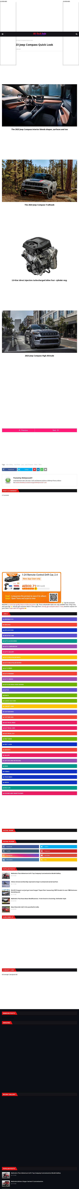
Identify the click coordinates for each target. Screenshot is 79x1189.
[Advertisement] (39, 16)
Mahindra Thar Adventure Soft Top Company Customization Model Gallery (36, 873)
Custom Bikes (9, 712)
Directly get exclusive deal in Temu (53, 606)
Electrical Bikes (9, 722)
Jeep (22, 464)
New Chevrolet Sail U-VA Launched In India (25, 907)
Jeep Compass (29, 464)
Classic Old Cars (10, 701)
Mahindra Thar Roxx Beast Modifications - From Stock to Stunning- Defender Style (38, 898)
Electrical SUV (9, 733)
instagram (33, 482)
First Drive (8, 739)
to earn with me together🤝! (17, 608)
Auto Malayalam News (12, 657)
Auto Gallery (9, 464)
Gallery (7, 755)
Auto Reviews (9, 673)
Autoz (6, 690)
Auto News (17, 464)
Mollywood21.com (41, 482)
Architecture (9, 635)
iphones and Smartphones (13, 793)
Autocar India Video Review (14, 684)
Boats (6, 695)
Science (6, 771)
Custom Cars (9, 717)
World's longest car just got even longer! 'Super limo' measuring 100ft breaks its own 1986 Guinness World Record (44, 891)
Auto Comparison (10, 646)
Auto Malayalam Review (12, 663)
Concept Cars (9, 706)
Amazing (7, 625)
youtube (27, 482)
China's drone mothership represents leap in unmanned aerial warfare (34, 882)
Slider (40, 464)
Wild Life (7, 788)
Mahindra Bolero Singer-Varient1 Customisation (27, 1181)
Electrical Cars (9, 728)
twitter (23, 482)
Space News (8, 777)
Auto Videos (8, 679)
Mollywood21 (27, 478)
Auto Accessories (10, 641)
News (35, 464)
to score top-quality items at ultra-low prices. (21, 604)
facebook (18, 482)
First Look (8, 744)
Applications (9, 630)
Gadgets (7, 750)
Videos (6, 782)
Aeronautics (8, 619)
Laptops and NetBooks (12, 761)
